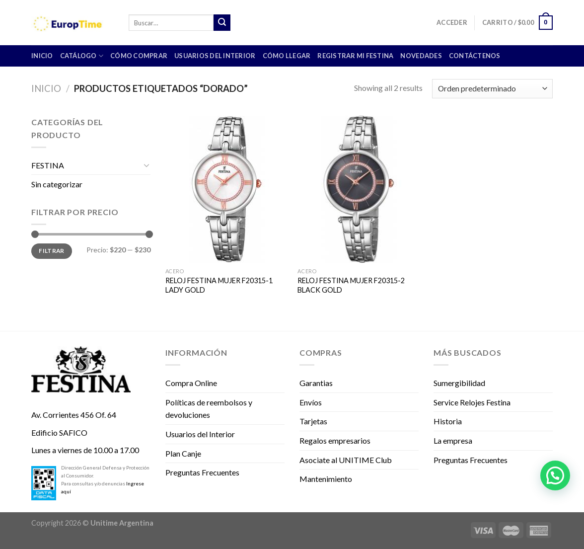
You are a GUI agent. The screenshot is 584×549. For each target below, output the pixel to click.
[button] (555, 475)
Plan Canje (183, 453)
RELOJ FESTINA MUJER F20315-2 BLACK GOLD (351, 285)
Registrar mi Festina (355, 56)
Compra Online (191, 383)
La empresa (453, 440)
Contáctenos (475, 56)
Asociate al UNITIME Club (345, 460)
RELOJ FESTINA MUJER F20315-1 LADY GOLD (219, 285)
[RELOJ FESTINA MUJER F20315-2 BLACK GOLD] (358, 189)
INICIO (42, 56)
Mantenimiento (325, 478)
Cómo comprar (138, 56)
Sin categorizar (56, 184)
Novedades (420, 56)
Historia (448, 421)
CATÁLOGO (82, 56)
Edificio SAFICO (59, 432)
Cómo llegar (287, 56)
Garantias (316, 383)
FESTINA (47, 165)
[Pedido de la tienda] (492, 88)
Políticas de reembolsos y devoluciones (208, 408)
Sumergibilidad (459, 383)
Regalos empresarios (334, 440)
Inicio (46, 88)
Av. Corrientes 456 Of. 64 (73, 414)
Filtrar (52, 250)
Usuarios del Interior (214, 56)
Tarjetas (313, 421)
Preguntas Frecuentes (202, 472)
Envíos (310, 402)
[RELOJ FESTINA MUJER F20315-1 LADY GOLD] (226, 189)
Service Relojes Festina (472, 402)
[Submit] (222, 22)
